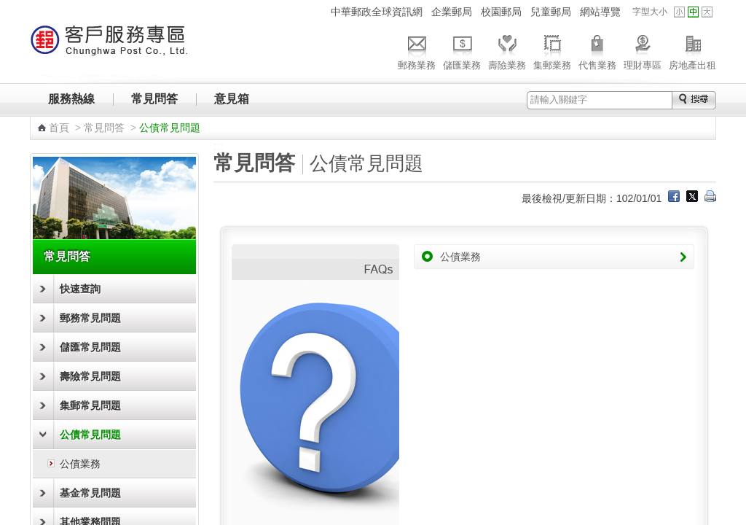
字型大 (707, 12)
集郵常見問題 (90, 405)
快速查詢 (80, 289)
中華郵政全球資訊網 (377, 12)
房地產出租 (692, 50)
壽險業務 (507, 50)
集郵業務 (552, 50)
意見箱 (231, 99)
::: (317, 11)
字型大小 (649, 12)
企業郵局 (451, 12)
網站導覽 (600, 12)
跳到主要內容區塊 (7, 7)
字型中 (693, 12)
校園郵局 (501, 12)
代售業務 (597, 50)
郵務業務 (417, 50)
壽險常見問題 (90, 376)
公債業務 (80, 464)
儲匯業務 (462, 50)
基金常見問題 (90, 493)
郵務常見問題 (90, 318)
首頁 (59, 127)
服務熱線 (71, 99)
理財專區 (642, 50)
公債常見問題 (90, 434)
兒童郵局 (550, 12)
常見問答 (154, 99)
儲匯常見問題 (90, 347)
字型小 (679, 12)
